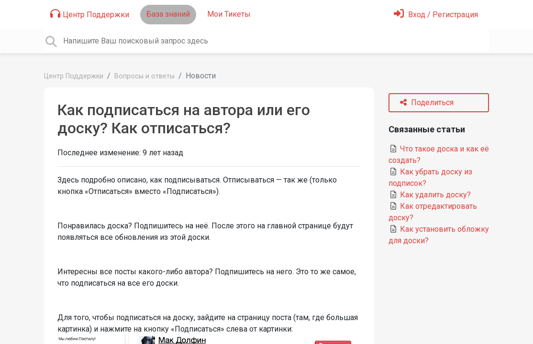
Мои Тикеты (229, 14)
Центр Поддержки (89, 14)
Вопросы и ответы (144, 76)
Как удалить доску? (430, 194)
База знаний (168, 14)
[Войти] (436, 14)
